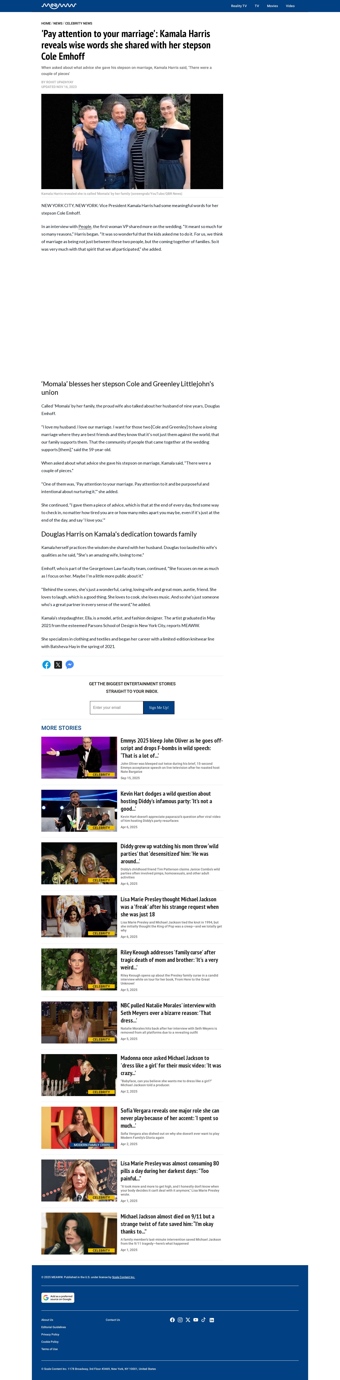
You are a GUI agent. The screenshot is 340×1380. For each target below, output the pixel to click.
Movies (272, 6)
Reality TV (239, 6)
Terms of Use (49, 1349)
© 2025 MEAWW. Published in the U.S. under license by (76, 1277)
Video (290, 6)
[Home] (59, 6)
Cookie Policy (50, 1341)
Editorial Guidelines (53, 1327)
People (84, 226)
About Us (47, 1320)
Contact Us (113, 1320)
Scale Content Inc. (123, 1277)
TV (257, 6)
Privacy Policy (50, 1334)
